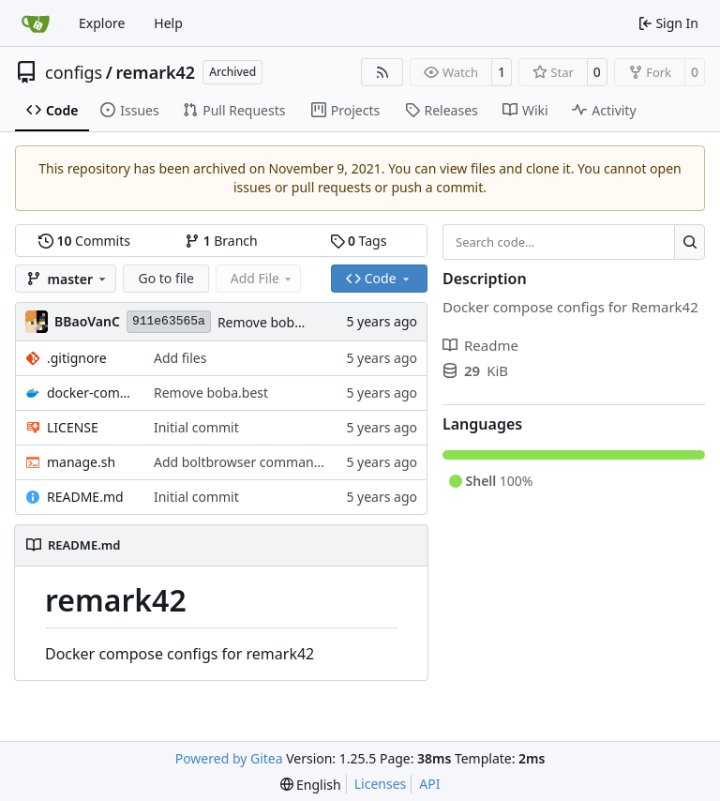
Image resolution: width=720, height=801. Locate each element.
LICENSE (72, 427)
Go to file (165, 278)
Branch (221, 240)
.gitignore (77, 358)
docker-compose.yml (91, 392)
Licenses (380, 784)
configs (73, 72)
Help (168, 23)
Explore (102, 23)
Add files (180, 358)
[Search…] (689, 242)
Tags (358, 240)
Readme (480, 345)
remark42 (155, 72)
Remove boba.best (275, 322)
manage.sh (81, 462)
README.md (85, 497)
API (429, 784)
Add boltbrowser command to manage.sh (282, 462)
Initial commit (196, 427)
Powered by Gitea (229, 758)
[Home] (35, 23)
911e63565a (168, 321)
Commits (84, 240)
